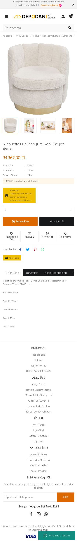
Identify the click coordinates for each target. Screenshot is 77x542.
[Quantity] (38, 210)
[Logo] (34, 16)
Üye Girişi (38, 430)
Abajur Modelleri (38, 465)
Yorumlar (32, 273)
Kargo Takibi (39, 384)
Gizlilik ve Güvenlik (38, 400)
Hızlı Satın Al (57, 221)
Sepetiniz (38, 441)
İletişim (38, 360)
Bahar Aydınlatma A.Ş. (38, 370)
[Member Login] (63, 16)
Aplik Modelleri (39, 470)
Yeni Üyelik (39, 424)
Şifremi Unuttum (38, 435)
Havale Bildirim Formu (38, 389)
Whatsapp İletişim (57, 536)
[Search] (38, 27)
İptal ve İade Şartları (38, 406)
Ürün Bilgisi (13, 273)
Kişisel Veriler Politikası (38, 411)
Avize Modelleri (38, 454)
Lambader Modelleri (38, 460)
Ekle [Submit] (65, 497)
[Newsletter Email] (30, 497)
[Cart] (70, 16)
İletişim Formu (38, 365)
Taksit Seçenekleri (55, 273)
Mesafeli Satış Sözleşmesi (38, 395)
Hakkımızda (38, 354)
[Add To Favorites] (11, 236)
